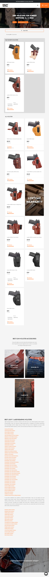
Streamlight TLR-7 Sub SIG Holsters (12, 474)
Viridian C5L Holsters (9, 493)
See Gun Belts (34, 375)
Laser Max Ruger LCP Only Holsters (12, 435)
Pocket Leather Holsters (9, 531)
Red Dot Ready (10, 317)
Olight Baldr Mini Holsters (10, 439)
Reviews (11, 69)
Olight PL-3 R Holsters (9, 454)
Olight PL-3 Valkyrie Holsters (10, 446)
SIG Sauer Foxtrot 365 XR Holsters (11, 455)
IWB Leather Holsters (9, 519)
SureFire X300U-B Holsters (10, 488)
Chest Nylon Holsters (9, 517)
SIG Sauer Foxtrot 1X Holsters (10, 457)
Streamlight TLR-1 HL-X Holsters (11, 466)
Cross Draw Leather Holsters (10, 530)
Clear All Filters (32, 22)
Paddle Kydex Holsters (9, 528)
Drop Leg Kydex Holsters (9, 525)
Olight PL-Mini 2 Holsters (10, 447)
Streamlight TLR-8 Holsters (10, 463)
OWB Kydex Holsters (9, 514)
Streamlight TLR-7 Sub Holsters (11, 469)
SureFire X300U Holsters (9, 485)
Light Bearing (16, 317)
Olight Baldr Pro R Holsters (10, 443)
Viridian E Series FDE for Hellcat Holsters (13, 495)
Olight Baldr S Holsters (9, 444)
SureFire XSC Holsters (9, 492)
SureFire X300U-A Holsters (10, 487)
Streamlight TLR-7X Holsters (10, 477)
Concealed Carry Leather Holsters (11, 522)
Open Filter (24, 30)
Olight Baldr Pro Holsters (10, 441)
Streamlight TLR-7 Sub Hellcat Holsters (12, 473)
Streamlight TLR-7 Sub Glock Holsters (12, 471)
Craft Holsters (19, 13)
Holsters (24, 13)
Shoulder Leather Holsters (10, 509)
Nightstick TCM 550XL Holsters (11, 436)
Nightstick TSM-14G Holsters (11, 438)
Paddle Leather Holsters (9, 526)
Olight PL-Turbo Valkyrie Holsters (11, 452)
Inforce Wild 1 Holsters (9, 432)
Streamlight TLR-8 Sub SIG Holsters (12, 462)
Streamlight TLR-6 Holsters (10, 460)
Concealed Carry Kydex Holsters (11, 523)
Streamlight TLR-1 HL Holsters (11, 465)
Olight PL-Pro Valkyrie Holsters (11, 451)
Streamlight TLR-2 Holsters (10, 468)
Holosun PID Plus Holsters (10, 430)
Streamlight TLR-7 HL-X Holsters (11, 479)
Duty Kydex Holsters (9, 534)
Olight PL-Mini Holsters (9, 449)
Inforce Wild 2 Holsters (9, 433)
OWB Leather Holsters (9, 512)
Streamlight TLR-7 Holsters (10, 482)
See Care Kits (24, 404)
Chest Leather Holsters (9, 515)
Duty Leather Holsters (9, 533)
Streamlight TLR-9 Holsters (10, 484)
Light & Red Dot (10, 105)
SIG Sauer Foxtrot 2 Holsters (10, 458)
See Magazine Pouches (13, 375)
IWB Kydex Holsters (9, 520)
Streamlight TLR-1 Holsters (10, 481)
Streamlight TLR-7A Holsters (10, 476)
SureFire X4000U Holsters (10, 490)
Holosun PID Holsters (9, 428)
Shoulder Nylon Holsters (9, 511)
